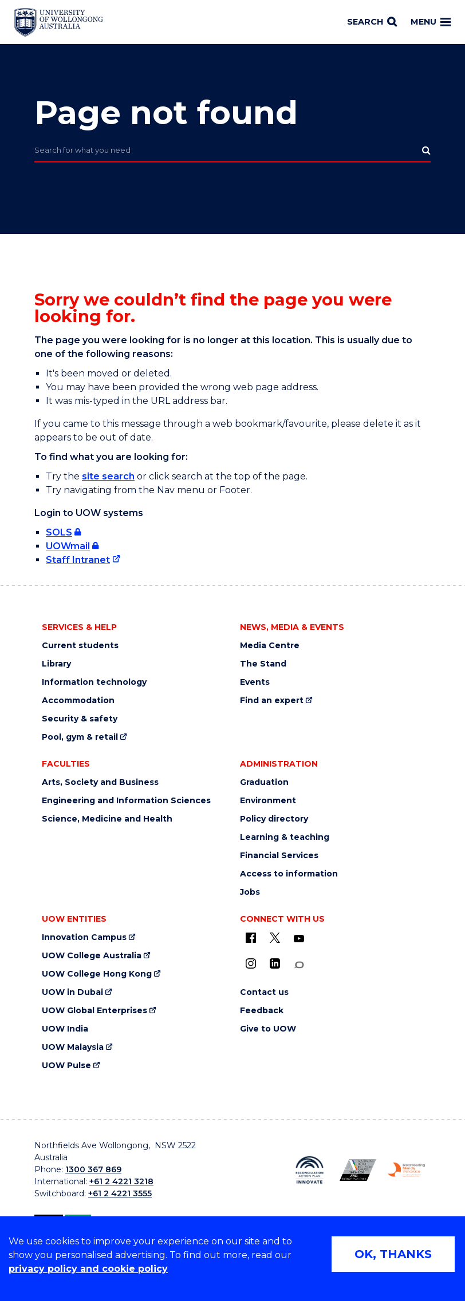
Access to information (289, 874)
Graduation (264, 782)
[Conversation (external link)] (299, 964)
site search (108, 476)
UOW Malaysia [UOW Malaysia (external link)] (73, 1047)
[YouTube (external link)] (299, 939)
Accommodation (78, 700)
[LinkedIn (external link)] (275, 963)
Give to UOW (268, 1029)
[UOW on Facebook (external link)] (251, 938)
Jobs (250, 892)
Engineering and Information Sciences (126, 801)
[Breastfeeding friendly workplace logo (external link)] (406, 1169)
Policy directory (274, 819)
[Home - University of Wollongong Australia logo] (58, 22)
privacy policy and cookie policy (88, 1268)
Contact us (264, 992)
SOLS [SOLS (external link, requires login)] (59, 532)
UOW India (65, 1029)
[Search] (372, 22)
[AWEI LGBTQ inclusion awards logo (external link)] (358, 1170)
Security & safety (79, 719)
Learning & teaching (284, 837)
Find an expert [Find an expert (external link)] (272, 700)
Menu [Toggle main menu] (431, 22)
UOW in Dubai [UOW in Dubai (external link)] (72, 992)
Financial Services (279, 855)
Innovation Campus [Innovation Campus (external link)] (84, 937)
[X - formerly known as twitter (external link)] (275, 938)
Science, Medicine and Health (107, 819)
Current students (80, 645)
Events (255, 682)
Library (56, 664)
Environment (268, 801)
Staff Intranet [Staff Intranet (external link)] (78, 559)
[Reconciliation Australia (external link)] (309, 1170)
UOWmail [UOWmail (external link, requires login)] (68, 546)
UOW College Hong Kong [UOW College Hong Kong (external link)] (97, 974)
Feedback (261, 1011)
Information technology (94, 682)
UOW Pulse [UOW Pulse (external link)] (66, 1065)
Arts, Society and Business (100, 782)
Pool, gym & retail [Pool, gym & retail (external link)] (80, 737)
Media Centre (270, 645)
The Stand (263, 664)
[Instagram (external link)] (251, 963)
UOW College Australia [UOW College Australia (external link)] (91, 956)
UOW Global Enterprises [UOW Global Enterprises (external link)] (94, 1011)
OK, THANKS (393, 1254)
